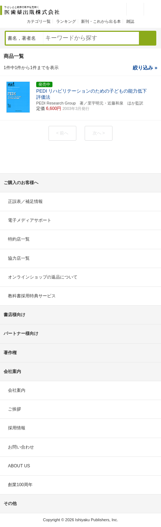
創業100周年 (20, 484)
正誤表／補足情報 (25, 201)
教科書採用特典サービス (32, 295)
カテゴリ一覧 (39, 21)
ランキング (66, 21)
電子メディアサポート (29, 220)
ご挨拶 (14, 409)
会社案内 (16, 390)
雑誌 (130, 21)
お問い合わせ (21, 447)
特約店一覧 (19, 239)
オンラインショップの (42, 277)
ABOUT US (19, 465)
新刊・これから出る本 (101, 21)
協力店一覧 (19, 258)
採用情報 (16, 427)
